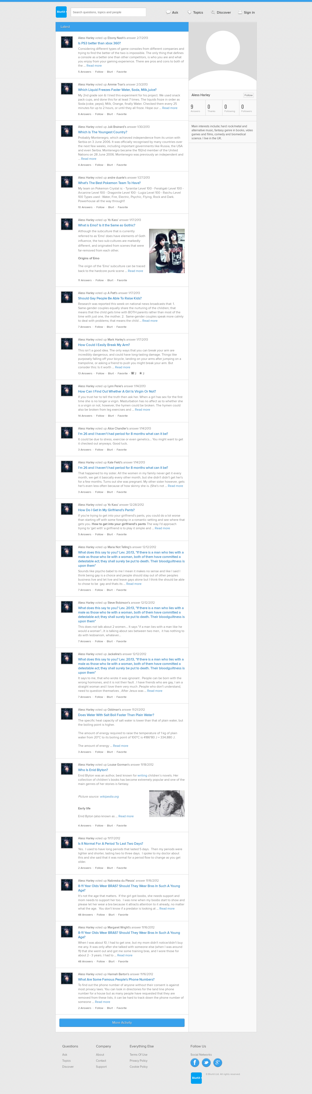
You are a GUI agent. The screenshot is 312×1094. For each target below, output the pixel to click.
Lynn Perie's (115, 386)
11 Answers (85, 280)
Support (101, 1067)
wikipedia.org (109, 797)
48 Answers (85, 914)
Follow (99, 71)
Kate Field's (115, 462)
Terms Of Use (138, 1054)
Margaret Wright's (119, 927)
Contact (101, 1060)
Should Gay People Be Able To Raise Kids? (110, 298)
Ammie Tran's (116, 84)
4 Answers (84, 165)
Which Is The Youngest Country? (102, 132)
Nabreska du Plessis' (121, 880)
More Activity (122, 1023)
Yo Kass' (113, 220)
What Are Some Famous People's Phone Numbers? (116, 980)
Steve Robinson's (119, 602)
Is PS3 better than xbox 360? (99, 43)
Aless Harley (86, 38)
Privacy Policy (138, 1060)
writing (143, 775)
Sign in (246, 12)
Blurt (110, 71)
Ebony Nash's (117, 38)
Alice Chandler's (118, 428)
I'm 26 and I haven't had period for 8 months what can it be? (123, 434)
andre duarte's (117, 177)
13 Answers (85, 373)
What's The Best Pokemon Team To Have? (109, 183)
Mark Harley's (116, 339)
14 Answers (85, 415)
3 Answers (84, 449)
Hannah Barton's (118, 974)
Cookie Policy (139, 1067)
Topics (195, 12)
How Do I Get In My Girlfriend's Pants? (106, 510)
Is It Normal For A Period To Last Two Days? (110, 844)
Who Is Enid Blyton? (93, 770)
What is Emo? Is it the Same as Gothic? (106, 225)
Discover (220, 12)
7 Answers (84, 327)
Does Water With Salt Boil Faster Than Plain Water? (116, 715)
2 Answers (84, 868)
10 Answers (85, 207)
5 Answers (84, 71)
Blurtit (61, 12)
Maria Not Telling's (120, 547)
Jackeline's (115, 654)
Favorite (122, 71)
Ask (172, 12)
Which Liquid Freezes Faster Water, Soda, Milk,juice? (117, 90)
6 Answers (84, 114)
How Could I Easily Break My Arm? (104, 345)
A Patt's (112, 293)
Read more (94, 66)
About (100, 1054)
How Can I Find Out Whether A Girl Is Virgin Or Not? (117, 392)
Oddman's (114, 709)
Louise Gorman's (119, 764)
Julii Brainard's (117, 127)
